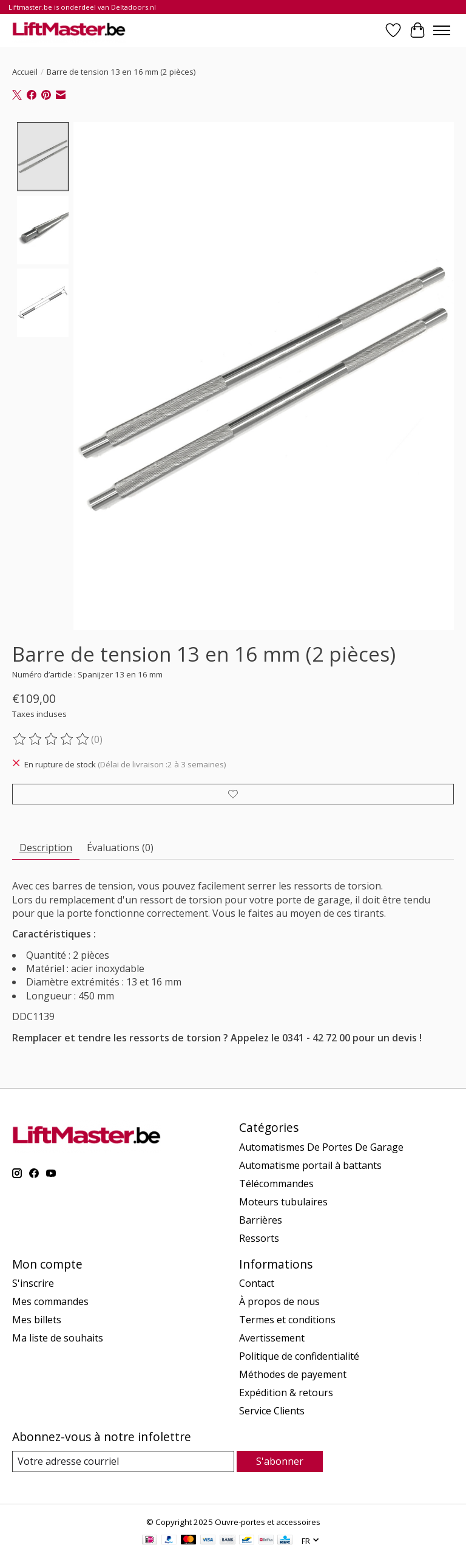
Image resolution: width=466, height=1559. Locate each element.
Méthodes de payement (292, 1374)
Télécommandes (276, 1183)
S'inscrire (33, 1283)
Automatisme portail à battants (310, 1165)
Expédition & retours (286, 1392)
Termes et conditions (287, 1319)
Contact (256, 1283)
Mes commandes (50, 1301)
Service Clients (272, 1410)
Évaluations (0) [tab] (120, 847)
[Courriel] (123, 1461)
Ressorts (259, 1238)
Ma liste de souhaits (57, 1338)
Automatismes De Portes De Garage (321, 1147)
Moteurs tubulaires (283, 1201)
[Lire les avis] (51, 739)
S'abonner (279, 1461)
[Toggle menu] (442, 30)
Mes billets (36, 1319)
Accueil (25, 71)
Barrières (260, 1220)
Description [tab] (45, 847)
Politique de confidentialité (299, 1356)
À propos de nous (279, 1301)
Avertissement (272, 1338)
